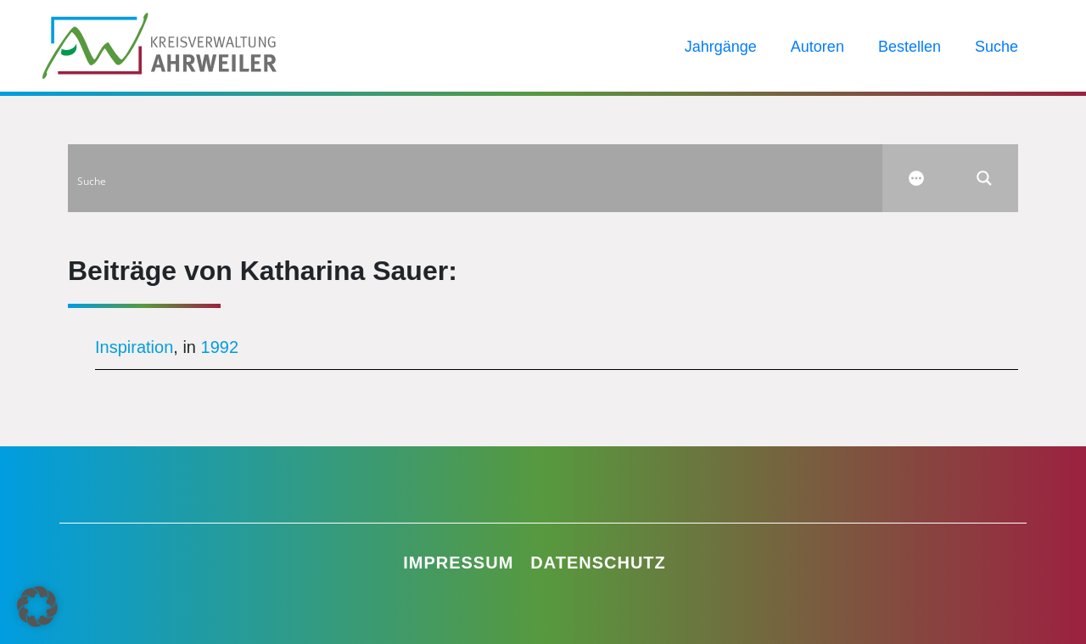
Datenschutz (598, 562)
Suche (996, 46)
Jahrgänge (721, 46)
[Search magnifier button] (984, 178)
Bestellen (909, 46)
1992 (220, 347)
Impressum (458, 562)
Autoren (817, 46)
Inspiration (134, 347)
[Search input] (476, 178)
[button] (37, 606)
